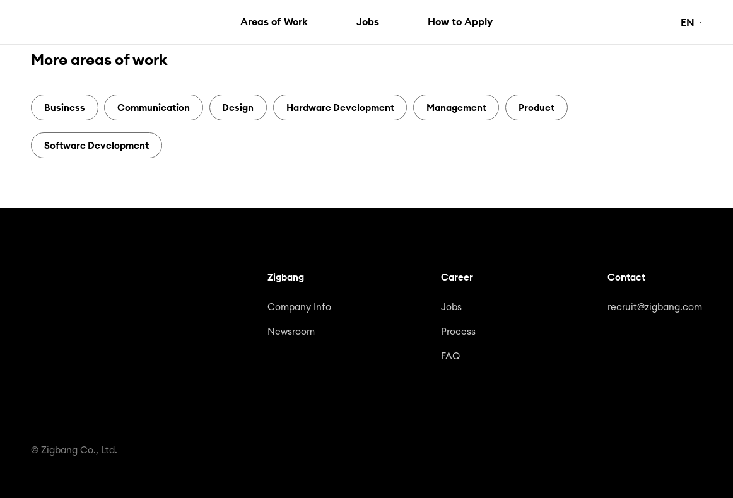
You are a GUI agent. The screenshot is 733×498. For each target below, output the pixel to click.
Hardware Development (340, 107)
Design (238, 107)
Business (64, 107)
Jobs (367, 21)
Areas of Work (274, 21)
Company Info (299, 307)
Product (536, 107)
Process (458, 332)
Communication (153, 107)
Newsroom (291, 332)
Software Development (96, 145)
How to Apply (460, 21)
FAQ (450, 356)
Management (456, 107)
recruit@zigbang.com (654, 307)
